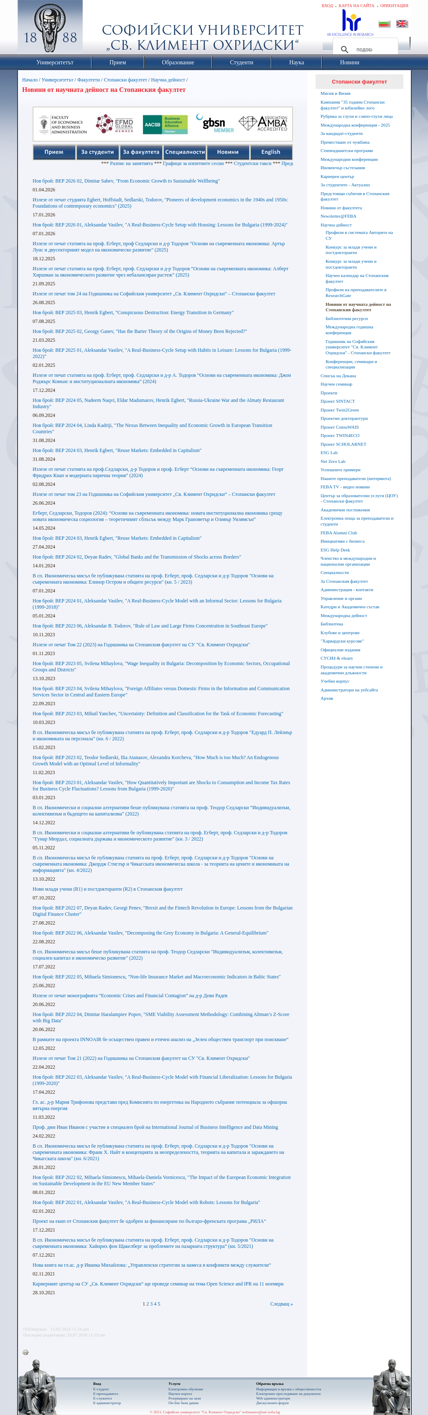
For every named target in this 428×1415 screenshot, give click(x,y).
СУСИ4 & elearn (337, 658)
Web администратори (273, 1398)
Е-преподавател (105, 1394)
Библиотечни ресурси (347, 318)
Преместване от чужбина (345, 142)
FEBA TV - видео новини (345, 486)
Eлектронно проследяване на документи (288, 1394)
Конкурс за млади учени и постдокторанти (351, 249)
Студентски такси (271, 163)
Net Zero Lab (333, 461)
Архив (327, 698)
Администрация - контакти (347, 589)
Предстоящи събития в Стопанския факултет (355, 196)
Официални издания (340, 649)
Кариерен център (337, 176)
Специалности (335, 572)
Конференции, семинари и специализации (351, 364)
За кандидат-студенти (342, 133)
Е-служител (102, 1398)
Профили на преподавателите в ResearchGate (356, 292)
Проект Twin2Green (340, 409)
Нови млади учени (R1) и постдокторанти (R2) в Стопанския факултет (108, 889)
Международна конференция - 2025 (355, 124)
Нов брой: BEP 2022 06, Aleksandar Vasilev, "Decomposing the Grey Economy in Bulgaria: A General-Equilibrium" (150, 933)
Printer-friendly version (27, 1353)
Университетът (57, 80)
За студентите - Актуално (345, 184)
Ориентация (394, 5)
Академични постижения (345, 509)
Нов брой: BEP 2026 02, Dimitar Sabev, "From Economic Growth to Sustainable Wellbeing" (126, 181)
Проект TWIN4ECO (340, 435)
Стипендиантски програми (347, 150)
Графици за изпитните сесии (211, 163)
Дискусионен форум (272, 1403)
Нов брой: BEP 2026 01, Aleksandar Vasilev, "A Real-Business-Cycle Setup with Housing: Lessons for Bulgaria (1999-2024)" (160, 225)
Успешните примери (340, 469)
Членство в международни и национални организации (348, 561)
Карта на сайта (356, 5)
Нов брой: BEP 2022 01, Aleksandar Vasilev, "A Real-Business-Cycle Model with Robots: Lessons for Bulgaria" (146, 1202)
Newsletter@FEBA (339, 215)
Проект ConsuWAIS (340, 426)
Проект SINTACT (338, 401)
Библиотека (332, 623)
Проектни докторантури (344, 418)
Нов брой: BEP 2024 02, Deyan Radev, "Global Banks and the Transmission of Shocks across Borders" (137, 557)
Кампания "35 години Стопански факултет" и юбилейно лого (353, 104)
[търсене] (364, 50)
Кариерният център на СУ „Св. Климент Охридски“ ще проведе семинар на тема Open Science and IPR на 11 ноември (158, 1284)
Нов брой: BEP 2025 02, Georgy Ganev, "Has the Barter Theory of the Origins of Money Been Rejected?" (140, 331)
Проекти (329, 392)
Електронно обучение (185, 1389)
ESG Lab (329, 452)
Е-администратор (107, 1403)
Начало (30, 80)
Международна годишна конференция (349, 329)
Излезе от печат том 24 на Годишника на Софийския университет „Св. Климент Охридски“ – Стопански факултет (154, 294)
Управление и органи (341, 598)
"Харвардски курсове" (342, 640)
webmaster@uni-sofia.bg (261, 1412)
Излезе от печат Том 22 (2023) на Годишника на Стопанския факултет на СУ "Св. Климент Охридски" (141, 645)
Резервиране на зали (184, 1398)
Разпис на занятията (149, 163)
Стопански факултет (125, 80)
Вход (327, 5)
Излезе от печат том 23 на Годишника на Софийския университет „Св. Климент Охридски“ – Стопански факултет (154, 494)
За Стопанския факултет (344, 581)
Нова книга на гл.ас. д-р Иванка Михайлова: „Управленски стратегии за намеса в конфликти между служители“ (152, 1265)
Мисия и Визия (335, 93)
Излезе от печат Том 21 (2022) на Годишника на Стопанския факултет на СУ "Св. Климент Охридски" (141, 1058)
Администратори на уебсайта (349, 689)
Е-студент (101, 1389)
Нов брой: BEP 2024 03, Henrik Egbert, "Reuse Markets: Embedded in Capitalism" (117, 450)
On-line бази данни (183, 1403)
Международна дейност (344, 615)
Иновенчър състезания (343, 167)
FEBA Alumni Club (339, 532)
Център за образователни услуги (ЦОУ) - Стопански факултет (359, 498)
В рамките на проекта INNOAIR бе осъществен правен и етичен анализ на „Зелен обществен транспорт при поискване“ (161, 1039)
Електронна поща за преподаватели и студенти (357, 521)
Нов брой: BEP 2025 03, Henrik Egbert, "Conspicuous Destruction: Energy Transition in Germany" (133, 312)
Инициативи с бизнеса (342, 541)
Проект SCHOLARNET (343, 444)
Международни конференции (349, 159)
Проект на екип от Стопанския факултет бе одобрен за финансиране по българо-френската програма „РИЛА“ (149, 1221)
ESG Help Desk (335, 549)
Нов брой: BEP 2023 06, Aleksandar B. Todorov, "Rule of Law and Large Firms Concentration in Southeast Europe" (150, 626)
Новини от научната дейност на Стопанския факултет (358, 307)
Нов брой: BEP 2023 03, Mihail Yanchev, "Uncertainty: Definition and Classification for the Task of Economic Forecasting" (158, 713)
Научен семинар (336, 383)
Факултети (88, 80)
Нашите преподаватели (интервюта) (356, 478)
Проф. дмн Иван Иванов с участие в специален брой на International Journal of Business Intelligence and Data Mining (155, 1127)
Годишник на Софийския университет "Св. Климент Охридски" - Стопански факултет (358, 347)
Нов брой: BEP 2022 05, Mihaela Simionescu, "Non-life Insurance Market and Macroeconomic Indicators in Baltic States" (157, 977)
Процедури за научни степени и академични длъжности (351, 669)
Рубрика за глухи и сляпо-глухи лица (357, 116)
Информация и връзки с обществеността (288, 1389)
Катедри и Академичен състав (350, 606)
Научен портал (180, 1394)
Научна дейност (168, 80)
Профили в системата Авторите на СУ (359, 235)
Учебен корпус (335, 680)
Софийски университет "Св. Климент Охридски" (97, 29)
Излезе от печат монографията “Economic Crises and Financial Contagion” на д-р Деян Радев (130, 995)
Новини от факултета (341, 207)
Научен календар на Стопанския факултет (357, 278)
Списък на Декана (338, 375)
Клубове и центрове (340, 632)
